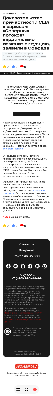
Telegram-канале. (13, 148)
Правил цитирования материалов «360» (23, 313)
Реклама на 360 (27, 256)
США (12, 73)
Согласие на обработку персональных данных (22, 320)
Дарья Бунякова (20, 216)
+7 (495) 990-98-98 (26, 278)
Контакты (26, 244)
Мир (6, 73)
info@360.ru (26, 275)
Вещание (26, 250)
